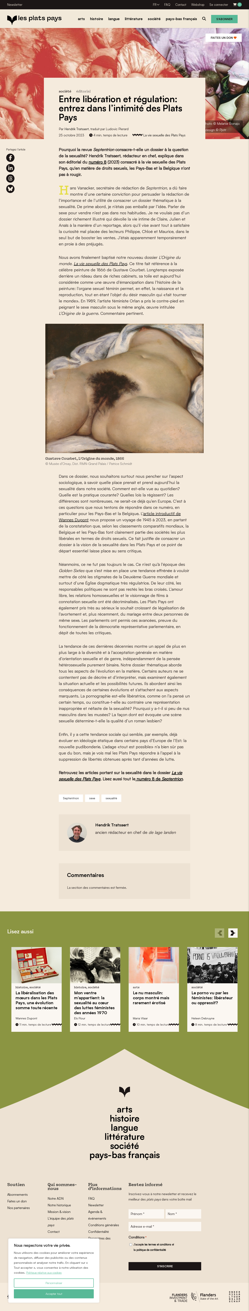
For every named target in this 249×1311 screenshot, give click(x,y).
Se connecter (218, 5)
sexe (92, 798)
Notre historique (59, 1205)
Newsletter (14, 5)
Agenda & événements (97, 1215)
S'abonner (224, 19)
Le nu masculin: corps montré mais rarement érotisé (151, 997)
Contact (180, 5)
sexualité (111, 798)
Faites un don (224, 37)
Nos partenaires (18, 1208)
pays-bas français (124, 1154)
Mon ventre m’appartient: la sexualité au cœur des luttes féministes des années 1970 (94, 1002)
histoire (125, 1118)
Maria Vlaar (140, 1018)
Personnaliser (54, 1283)
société (124, 1145)
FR (154, 5)
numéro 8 (97, 162)
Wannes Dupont (26, 1018)
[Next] (233, 933)
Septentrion (172, 778)
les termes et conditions (157, 1245)
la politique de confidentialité (150, 1250)
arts (124, 1109)
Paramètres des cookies (99, 1241)
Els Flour (79, 1018)
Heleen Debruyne (202, 1018)
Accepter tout (54, 1293)
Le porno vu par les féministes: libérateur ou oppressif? (212, 997)
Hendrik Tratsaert (76, 129)
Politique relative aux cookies (45, 1272)
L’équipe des (60, 1221)
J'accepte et (154, 1247)
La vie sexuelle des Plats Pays (164, 135)
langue (124, 1127)
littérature (125, 1136)
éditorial (83, 91)
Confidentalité (98, 1232)
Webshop (197, 5)
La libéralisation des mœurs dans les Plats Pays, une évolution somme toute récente (36, 1000)
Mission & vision (59, 1212)
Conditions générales (103, 1225)
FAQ (167, 5)
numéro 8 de (148, 778)
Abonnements (17, 1194)
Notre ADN (56, 1198)
